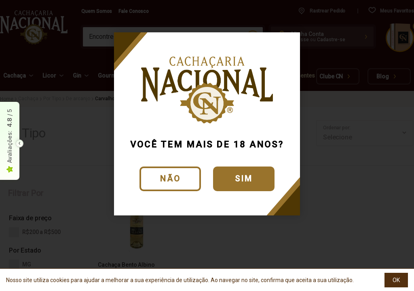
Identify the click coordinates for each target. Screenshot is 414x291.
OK (396, 280)
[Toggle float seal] (19, 143)
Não (170, 178)
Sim (244, 178)
